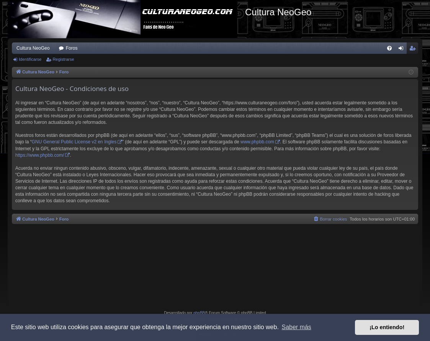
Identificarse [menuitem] (403, 49)
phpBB (199, 313)
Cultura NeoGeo (33, 48)
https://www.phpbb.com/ (39, 155)
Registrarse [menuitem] (414, 49)
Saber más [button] (296, 327)
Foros (72, 48)
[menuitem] (389, 48)
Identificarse (30, 59)
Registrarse (63, 59)
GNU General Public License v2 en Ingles (74, 142)
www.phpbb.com (257, 142)
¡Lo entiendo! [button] (387, 327)
